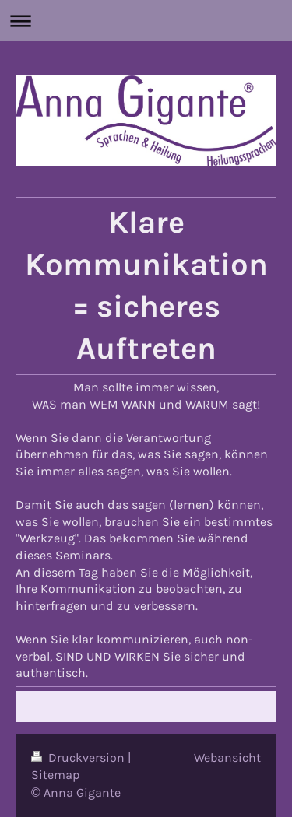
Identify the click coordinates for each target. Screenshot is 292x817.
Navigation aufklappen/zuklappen (146, 20)
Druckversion (79, 757)
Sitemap (55, 774)
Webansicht (227, 757)
